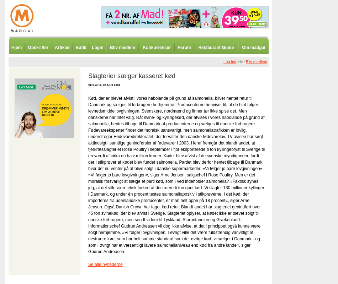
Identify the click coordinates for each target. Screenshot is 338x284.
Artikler (62, 47)
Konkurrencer (157, 47)
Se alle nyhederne (105, 264)
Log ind (229, 62)
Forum (184, 47)
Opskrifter (38, 47)
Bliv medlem (122, 47)
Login (98, 47)
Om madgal (253, 47)
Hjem (16, 47)
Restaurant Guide (216, 47)
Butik (80, 47)
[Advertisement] (309, 175)
